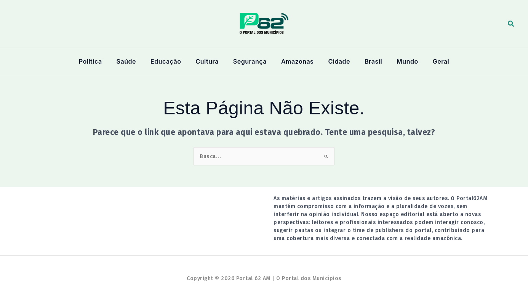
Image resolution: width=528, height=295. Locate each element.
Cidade (337, 61)
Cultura (209, 61)
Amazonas (297, 61)
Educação (170, 61)
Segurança (251, 61)
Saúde (132, 61)
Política (98, 61)
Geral (433, 61)
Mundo (402, 61)
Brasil (370, 61)
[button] (511, 24)
